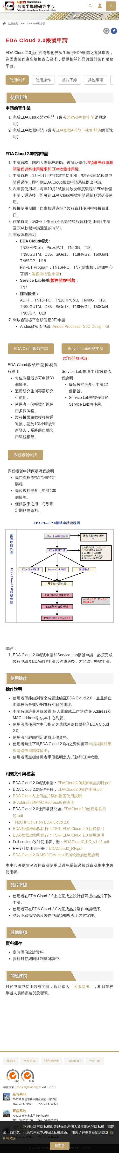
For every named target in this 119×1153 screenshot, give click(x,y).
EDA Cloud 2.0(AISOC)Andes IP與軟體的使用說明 (56, 855)
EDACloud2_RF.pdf (65, 848)
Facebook (74, 1061)
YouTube (94, 1061)
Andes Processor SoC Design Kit (80, 326)
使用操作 (43, 80)
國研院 (11, 1061)
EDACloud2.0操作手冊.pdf (80, 789)
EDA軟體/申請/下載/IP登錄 (78, 130)
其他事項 (95, 80)
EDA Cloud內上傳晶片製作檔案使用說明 (47, 796)
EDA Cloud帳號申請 (31, 349)
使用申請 (17, 80)
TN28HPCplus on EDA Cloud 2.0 (41, 822)
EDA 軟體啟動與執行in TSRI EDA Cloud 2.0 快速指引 (58, 829)
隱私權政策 (51, 1061)
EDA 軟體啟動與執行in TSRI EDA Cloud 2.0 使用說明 (58, 835)
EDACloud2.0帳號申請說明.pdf (84, 783)
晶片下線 (69, 80)
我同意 (60, 1146)
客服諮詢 (82, 987)
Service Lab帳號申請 (86, 349)
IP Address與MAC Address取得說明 (43, 802)
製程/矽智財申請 (80, 117)
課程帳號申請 (25, 455)
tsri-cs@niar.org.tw (29, 1087)
